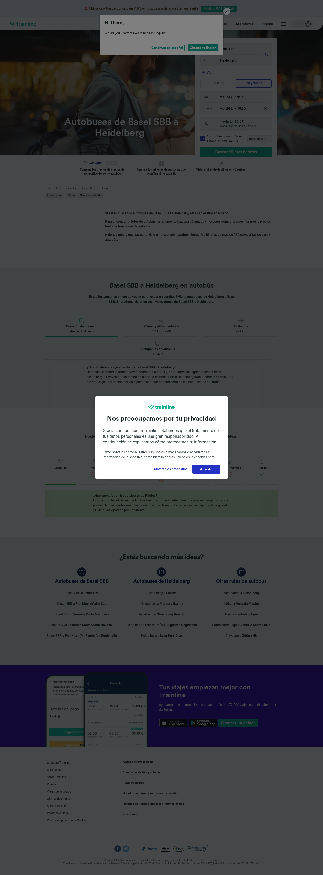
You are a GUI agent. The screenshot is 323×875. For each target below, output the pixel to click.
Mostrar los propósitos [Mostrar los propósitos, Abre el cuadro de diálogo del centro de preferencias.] (170, 469)
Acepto (206, 469)
